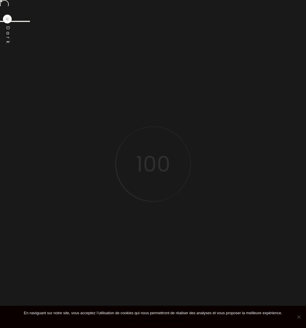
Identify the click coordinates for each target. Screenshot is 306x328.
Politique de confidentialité (164, 320)
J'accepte (130, 320)
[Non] (299, 317)
